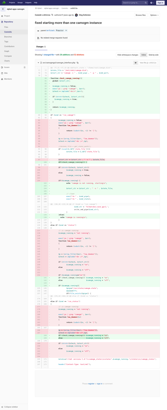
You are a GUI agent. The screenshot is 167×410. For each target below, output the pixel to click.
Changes (41, 46)
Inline (144, 55)
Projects (12, 3)
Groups (20, 3)
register (92, 384)
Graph (7, 51)
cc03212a (74, 8)
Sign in (160, 3)
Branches (9, 37)
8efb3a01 (51, 31)
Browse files (141, 15)
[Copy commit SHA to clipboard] (52, 15)
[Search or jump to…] (135, 2)
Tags (7, 42)
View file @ (148, 63)
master (60, 31)
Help (35, 3)
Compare (9, 56)
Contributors (10, 46)
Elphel (38, 8)
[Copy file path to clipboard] (78, 62)
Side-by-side (154, 55)
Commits (9, 32)
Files (7, 27)
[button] (14, 407)
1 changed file (49, 55)
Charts (8, 61)
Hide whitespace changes (128, 55)
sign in (100, 384)
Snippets (28, 3)
